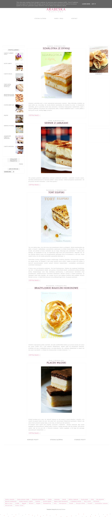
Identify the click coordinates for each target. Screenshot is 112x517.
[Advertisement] (48, 31)
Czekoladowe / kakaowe (101, 503)
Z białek (17, 503)
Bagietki (24, 503)
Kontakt (74, 18)
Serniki (64, 499)
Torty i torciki (87, 501)
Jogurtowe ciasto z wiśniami (7, 137)
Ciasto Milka (8, 74)
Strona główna (40, 18)
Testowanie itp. (47, 503)
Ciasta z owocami (9, 499)
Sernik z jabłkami (56, 123)
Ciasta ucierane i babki (23, 499)
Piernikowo (96, 501)
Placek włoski (56, 363)
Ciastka (50, 499)
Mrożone (31, 503)
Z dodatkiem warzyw (75, 501)
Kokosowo (57, 499)
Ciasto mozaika (9, 146)
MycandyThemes (61, 509)
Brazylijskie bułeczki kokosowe (56, 288)
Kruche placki (84, 499)
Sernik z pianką (9, 125)
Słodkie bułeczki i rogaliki (26, 501)
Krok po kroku (9, 505)
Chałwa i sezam (19, 505)
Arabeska (56, 9)
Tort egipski (56, 192)
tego (45, 110)
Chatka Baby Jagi (9, 105)
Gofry (55, 503)
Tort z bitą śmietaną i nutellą (7, 85)
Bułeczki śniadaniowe (11, 501)
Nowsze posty (32, 439)
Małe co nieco (9, 503)
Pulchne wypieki (47, 501)
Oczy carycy (8, 63)
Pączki (6, 115)
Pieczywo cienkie (80, 503)
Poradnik (90, 503)
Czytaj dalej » (34, 115)
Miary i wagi (58, 18)
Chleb (92, 499)
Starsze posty (80, 439)
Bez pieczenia (100, 499)
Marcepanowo (63, 503)
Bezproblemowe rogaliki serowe (9, 95)
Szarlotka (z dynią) (56, 48)
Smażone (37, 501)
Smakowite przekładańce (38, 499)
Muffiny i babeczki (73, 499)
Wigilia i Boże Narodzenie (61, 501)
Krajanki (38, 503)
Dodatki (71, 503)
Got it (94, 4)
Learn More (86, 4)
